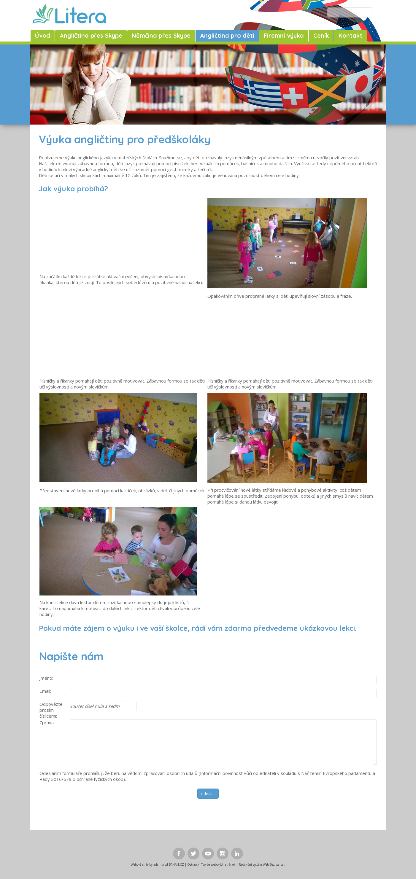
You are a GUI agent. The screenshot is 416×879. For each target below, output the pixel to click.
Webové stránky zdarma (147, 864)
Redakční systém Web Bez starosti (262, 864)
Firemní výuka (284, 35)
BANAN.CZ (176, 864)
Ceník (321, 35)
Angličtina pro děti (227, 35)
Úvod (42, 35)
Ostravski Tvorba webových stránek (211, 864)
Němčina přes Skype (161, 35)
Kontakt (350, 35)
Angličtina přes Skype (91, 35)
